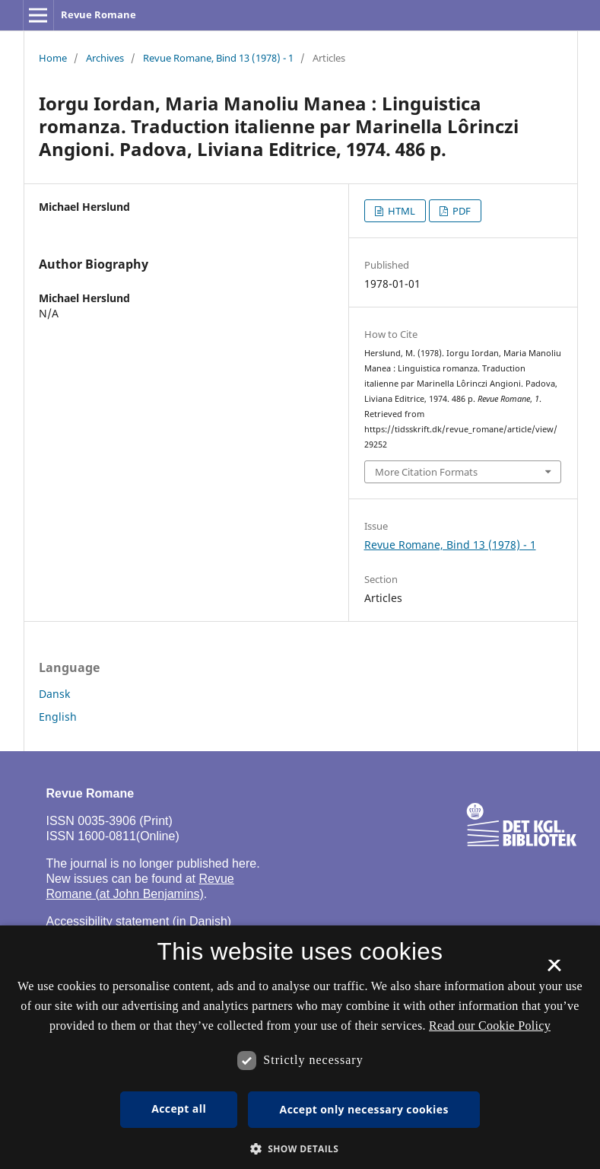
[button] (300, 1148)
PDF (460, 211)
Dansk (54, 693)
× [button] (554, 970)
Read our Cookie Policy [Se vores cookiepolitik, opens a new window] (490, 1025)
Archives (105, 58)
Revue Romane (98, 14)
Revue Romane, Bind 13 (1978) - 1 (218, 58)
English (58, 716)
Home (53, 58)
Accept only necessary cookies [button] (364, 1109)
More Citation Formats (426, 472)
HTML (400, 211)
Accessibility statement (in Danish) (139, 921)
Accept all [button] (178, 1108)
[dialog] (300, 1047)
